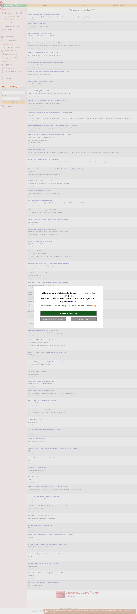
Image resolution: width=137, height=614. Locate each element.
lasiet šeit (72, 301)
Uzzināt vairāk (84, 319)
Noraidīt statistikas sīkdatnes (53, 319)
